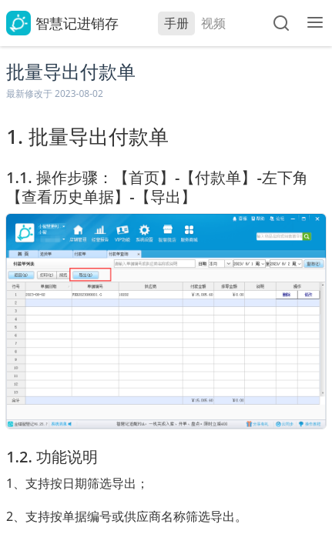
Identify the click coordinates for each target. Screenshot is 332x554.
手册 (176, 23)
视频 (213, 23)
